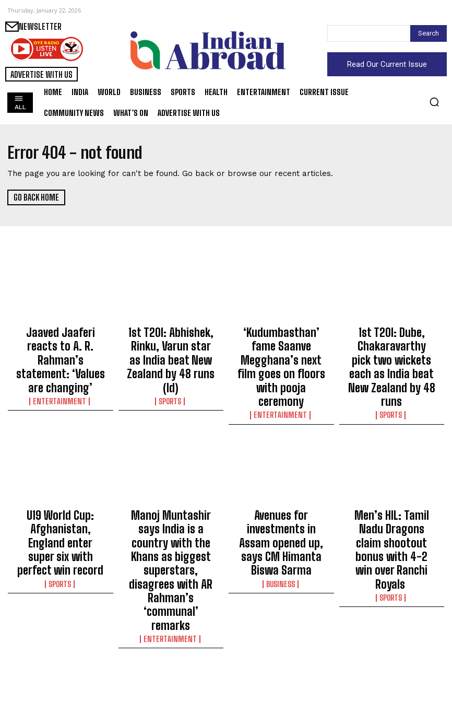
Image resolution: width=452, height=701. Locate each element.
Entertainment (60, 360)
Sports (171, 369)
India (392, 672)
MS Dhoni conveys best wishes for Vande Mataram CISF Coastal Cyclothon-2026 (281, 647)
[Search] (428, 33)
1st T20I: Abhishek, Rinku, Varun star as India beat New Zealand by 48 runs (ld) (170, 345)
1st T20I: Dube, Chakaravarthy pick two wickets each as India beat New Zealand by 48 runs (392, 349)
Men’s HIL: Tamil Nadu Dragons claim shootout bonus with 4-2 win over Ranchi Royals (391, 491)
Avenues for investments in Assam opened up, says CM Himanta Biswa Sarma (281, 487)
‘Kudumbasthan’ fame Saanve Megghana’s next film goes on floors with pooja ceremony (281, 345)
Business (281, 507)
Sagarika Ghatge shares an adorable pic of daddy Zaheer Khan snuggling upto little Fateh (170, 647)
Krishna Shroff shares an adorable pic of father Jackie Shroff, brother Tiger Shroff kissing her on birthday (60, 651)
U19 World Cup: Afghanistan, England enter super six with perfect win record (60, 491)
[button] (434, 101)
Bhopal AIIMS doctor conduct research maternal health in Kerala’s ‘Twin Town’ (391, 647)
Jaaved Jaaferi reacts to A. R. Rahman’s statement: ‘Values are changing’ (60, 340)
